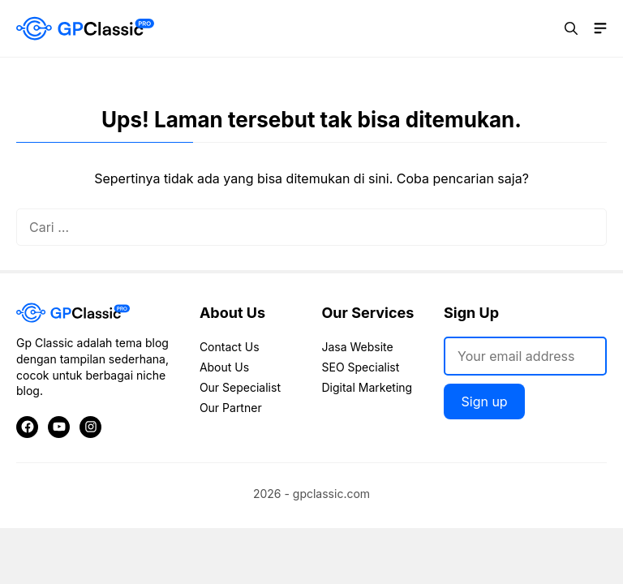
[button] (571, 28)
